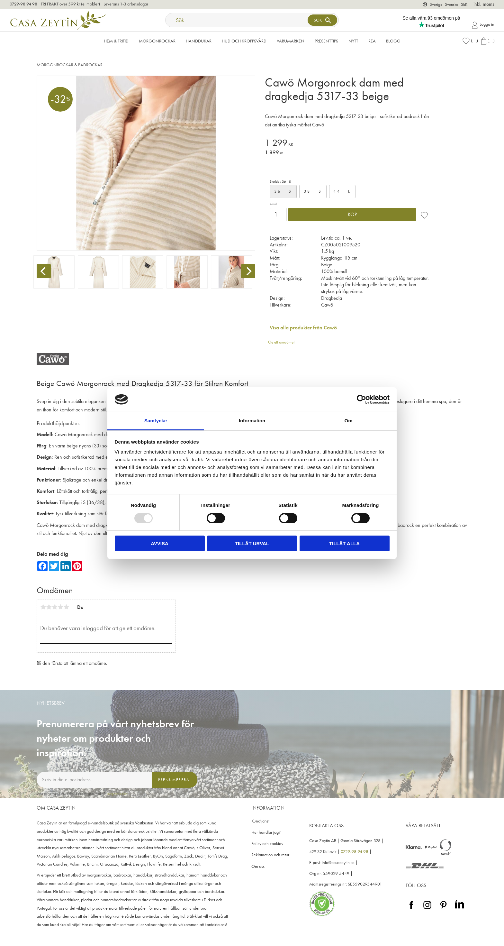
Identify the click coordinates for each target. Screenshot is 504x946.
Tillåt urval (252, 543)
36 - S (283, 191)
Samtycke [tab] (155, 420)
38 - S (313, 191)
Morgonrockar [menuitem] (157, 41)
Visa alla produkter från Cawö (303, 327)
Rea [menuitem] (372, 41)
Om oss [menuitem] (258, 866)
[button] (470, 41)
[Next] (248, 271)
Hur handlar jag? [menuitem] (266, 832)
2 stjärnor (49, 607)
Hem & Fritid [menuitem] (116, 41)
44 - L (342, 191)
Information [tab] (252, 420)
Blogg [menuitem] (393, 41)
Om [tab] (348, 420)
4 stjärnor (60, 607)
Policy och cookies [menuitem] (267, 843)
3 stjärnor (55, 607)
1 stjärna (43, 607)
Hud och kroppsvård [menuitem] (244, 41)
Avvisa (159, 543)
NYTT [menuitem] (353, 41)
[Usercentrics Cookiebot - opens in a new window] (361, 399)
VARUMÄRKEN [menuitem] (290, 41)
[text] (350, 144)
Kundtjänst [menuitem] (260, 821)
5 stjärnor (66, 607)
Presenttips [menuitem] (326, 41)
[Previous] (44, 271)
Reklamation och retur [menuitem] (270, 855)
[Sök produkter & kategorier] (237, 20)
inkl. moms (483, 4)
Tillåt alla (344, 543)
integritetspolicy (117, 793)
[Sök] (322, 20)
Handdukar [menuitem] (199, 41)
